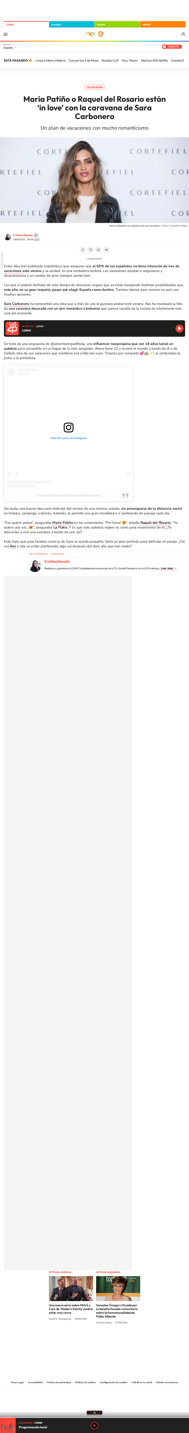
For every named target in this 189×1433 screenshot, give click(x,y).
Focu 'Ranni (130, 60)
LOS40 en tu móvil (142, 1382)
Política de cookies (85, 1382)
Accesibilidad (35, 1382)
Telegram (106, 250)
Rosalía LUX (110, 60)
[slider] (94, 1417)
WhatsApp (98, 250)
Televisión (94, 87)
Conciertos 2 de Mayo (83, 60)
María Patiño (62, 522)
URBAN (146, 24)
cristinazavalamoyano (36, 235)
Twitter (90, 250)
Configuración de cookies (113, 1382)
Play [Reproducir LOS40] (94, 1425)
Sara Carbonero (38, 554)
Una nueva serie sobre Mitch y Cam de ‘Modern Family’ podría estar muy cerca (71, 1309)
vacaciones (13, 270)
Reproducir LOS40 (179, 329)
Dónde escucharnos (167, 1382)
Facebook (83, 250)
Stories (118, 1337)
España (8, 47)
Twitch (110, 1337)
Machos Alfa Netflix (154, 60)
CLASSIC (56, 24)
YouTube (87, 1337)
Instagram (71, 1337)
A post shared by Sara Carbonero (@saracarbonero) (69, 495)
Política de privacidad (59, 1382)
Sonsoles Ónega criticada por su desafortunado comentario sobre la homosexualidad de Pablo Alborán (117, 1310)
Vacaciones (58, 554)
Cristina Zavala (23, 235)
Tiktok (79, 1337)
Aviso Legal (17, 1382)
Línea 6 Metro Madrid (50, 60)
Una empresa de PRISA (94, 1395)
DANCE (101, 24)
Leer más (167, 568)
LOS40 (10, 24)
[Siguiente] (183, 60)
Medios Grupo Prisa (95, 1405)
